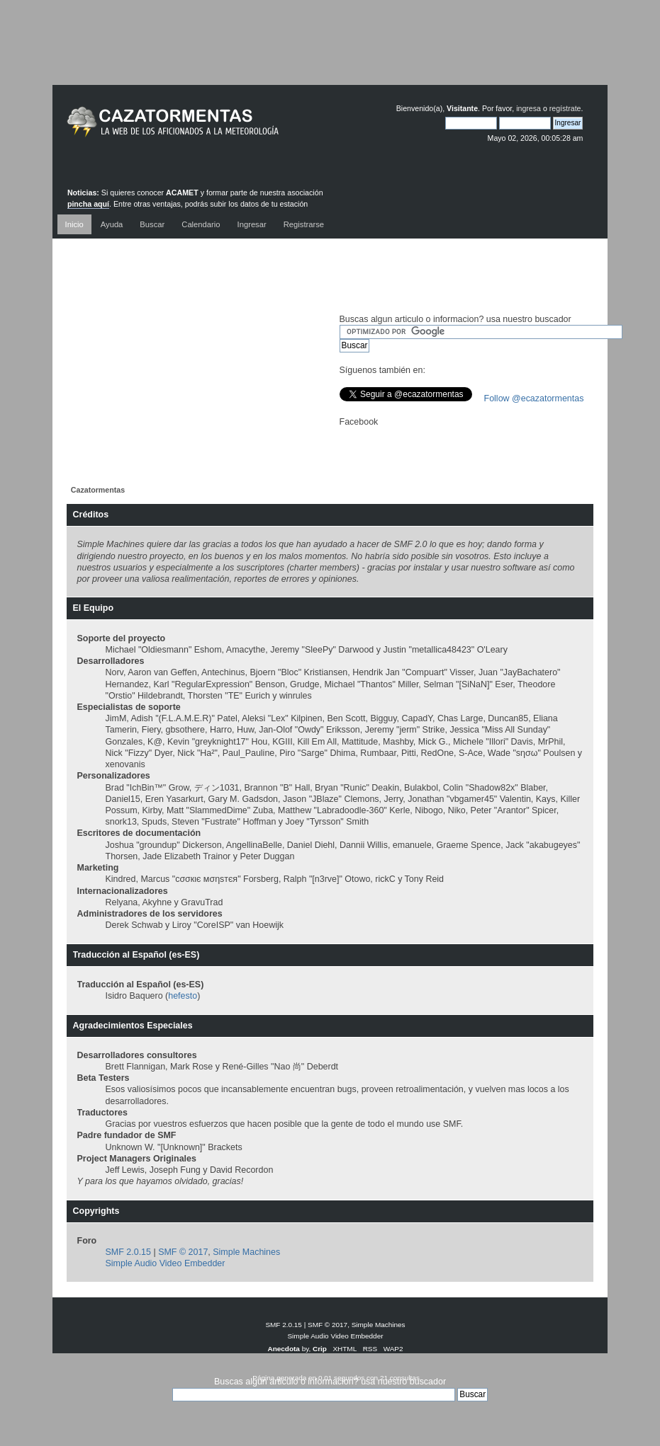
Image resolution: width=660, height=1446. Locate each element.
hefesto (182, 996)
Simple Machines (246, 1252)
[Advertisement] (330, 53)
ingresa (528, 108)
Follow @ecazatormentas (534, 398)
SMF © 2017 (183, 1252)
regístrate (565, 108)
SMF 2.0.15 (128, 1252)
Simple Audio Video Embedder (165, 1263)
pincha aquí (88, 204)
